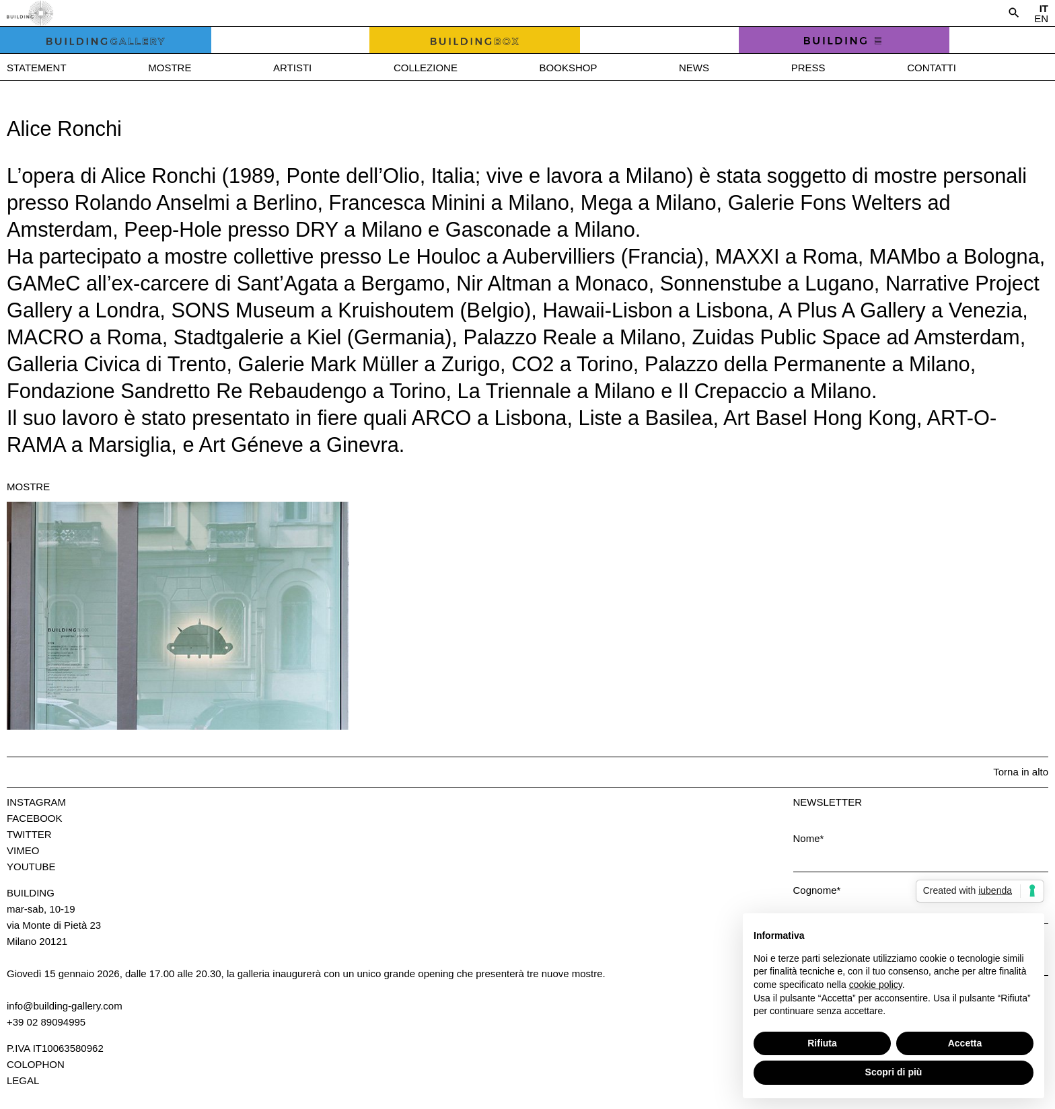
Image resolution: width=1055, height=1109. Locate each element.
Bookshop (568, 67)
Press (808, 67)
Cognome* (817, 890)
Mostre (169, 67)
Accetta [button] (965, 1043)
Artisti (292, 67)
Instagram (36, 802)
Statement (37, 67)
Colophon (36, 1064)
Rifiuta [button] (822, 1043)
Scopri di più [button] (893, 1072)
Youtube (31, 866)
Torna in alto (1020, 771)
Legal (23, 1080)
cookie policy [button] (875, 984)
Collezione (426, 67)
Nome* (808, 838)
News (694, 67)
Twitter (29, 834)
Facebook (35, 818)
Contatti (931, 67)
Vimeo (23, 850)
